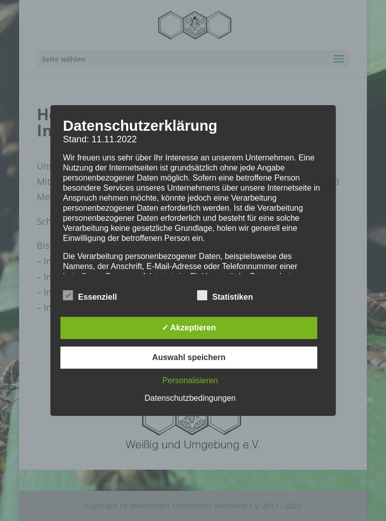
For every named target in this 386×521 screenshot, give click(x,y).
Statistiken (225, 295)
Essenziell (90, 295)
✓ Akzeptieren (189, 327)
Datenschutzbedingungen (190, 398)
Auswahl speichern (189, 357)
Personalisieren (190, 380)
